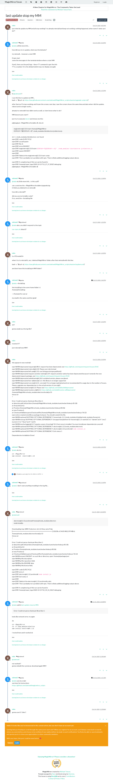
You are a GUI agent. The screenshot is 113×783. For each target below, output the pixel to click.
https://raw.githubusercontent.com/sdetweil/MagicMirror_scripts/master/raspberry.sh (54, 264)
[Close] (105, 726)
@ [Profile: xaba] (14, 46)
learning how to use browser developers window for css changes (29, 79)
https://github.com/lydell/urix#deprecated (58, 388)
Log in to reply (102, 20)
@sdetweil (22, 222)
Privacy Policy (60, 778)
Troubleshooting (11, 20)
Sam (53, 774)
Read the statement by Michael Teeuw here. (56, 9)
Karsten (71, 774)
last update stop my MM (30, 605)
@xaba (21, 43)
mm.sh (27, 119)
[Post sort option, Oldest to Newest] (93, 20)
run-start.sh (16, 229)
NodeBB (54, 776)
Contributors (70, 776)
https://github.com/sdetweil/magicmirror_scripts (28, 685)
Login (17, 743)
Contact (51, 778)
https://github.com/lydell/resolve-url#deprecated (58, 390)
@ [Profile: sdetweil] (17, 94)
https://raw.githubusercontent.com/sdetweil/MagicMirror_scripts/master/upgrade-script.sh (56, 100)
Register (10, 743)
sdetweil (15, 43)
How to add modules (17, 75)
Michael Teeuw (65, 772)
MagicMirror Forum (13, 2)
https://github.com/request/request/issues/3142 (81, 367)
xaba (13, 25)
